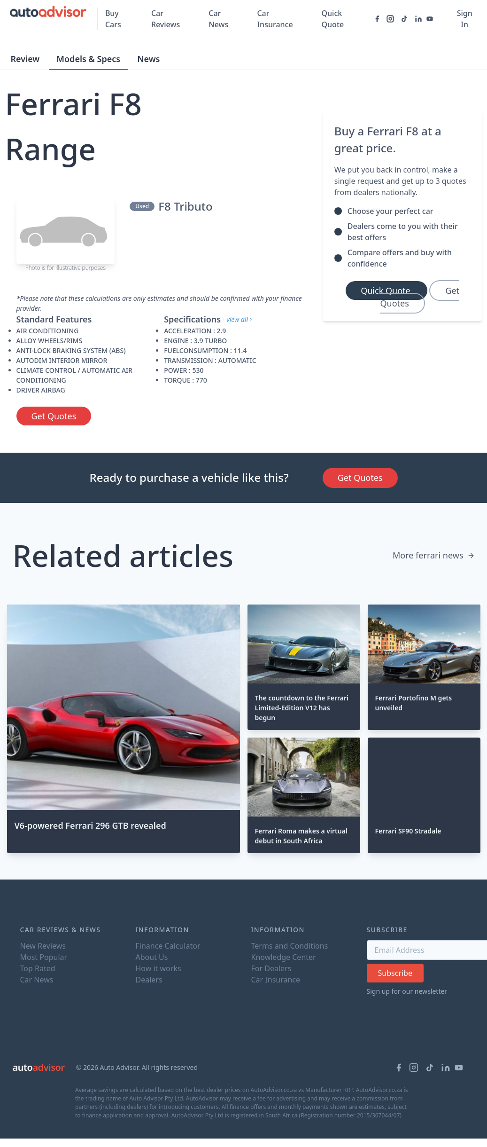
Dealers (149, 979)
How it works (158, 968)
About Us (152, 957)
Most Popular (44, 957)
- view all (238, 319)
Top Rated (37, 968)
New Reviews (43, 946)
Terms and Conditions (289, 946)
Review (25, 58)
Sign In (464, 19)
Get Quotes (54, 416)
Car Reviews (165, 19)
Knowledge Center (283, 957)
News (148, 58)
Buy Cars (113, 19)
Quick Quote (333, 19)
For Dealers (271, 968)
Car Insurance (275, 19)
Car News (218, 19)
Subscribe (395, 973)
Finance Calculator (168, 946)
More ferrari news (434, 555)
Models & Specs (88, 58)
